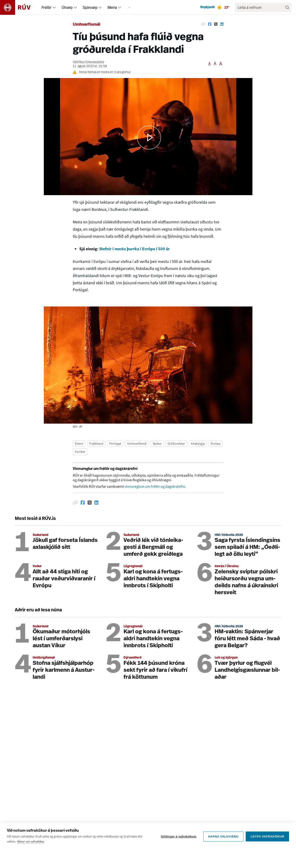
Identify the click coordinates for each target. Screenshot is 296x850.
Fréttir (46, 7)
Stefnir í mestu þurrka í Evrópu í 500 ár (134, 249)
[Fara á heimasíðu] (19, 7)
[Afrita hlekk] (203, 24)
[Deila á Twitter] (215, 24)
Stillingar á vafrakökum (178, 836)
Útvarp (67, 7)
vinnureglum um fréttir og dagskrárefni (154, 486)
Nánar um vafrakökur (31, 842)
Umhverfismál (86, 24)
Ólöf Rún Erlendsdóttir (88, 62)
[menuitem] (54, 7)
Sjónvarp (90, 7)
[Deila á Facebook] (209, 24)
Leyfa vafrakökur (267, 836)
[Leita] (287, 7)
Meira (112, 7)
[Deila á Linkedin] (221, 24)
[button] (149, 137)
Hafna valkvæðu (223, 836)
